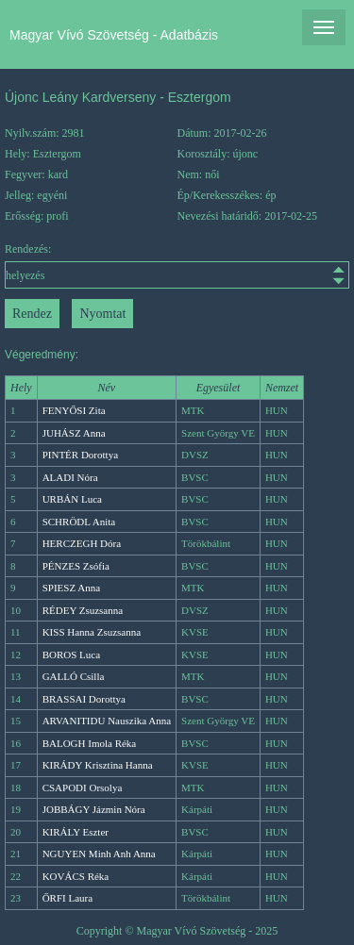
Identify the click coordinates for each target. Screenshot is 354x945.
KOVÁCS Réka (76, 876)
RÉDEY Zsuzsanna (82, 610)
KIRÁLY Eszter (75, 831)
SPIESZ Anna (71, 587)
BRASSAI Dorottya (84, 699)
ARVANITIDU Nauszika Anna (106, 720)
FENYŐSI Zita (74, 410)
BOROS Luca (71, 654)
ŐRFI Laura (67, 898)
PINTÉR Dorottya (80, 454)
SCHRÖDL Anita (79, 521)
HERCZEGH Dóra (81, 543)
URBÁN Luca (72, 499)
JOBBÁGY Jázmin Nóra (93, 809)
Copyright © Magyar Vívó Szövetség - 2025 (177, 930)
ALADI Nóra (70, 477)
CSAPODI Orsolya (82, 787)
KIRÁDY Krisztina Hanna (97, 765)
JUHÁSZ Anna (74, 433)
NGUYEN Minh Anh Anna (99, 853)
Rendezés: (177, 265)
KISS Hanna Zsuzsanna (91, 632)
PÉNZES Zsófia (76, 566)
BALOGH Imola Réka (89, 743)
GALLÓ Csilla (73, 676)
